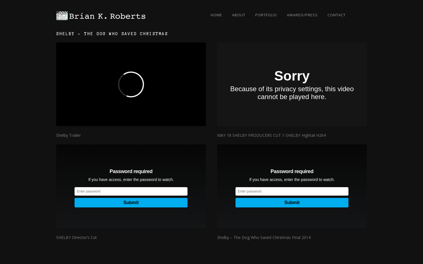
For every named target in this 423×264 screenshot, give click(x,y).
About (238, 14)
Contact (337, 14)
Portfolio (266, 14)
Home (216, 14)
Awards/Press (302, 14)
